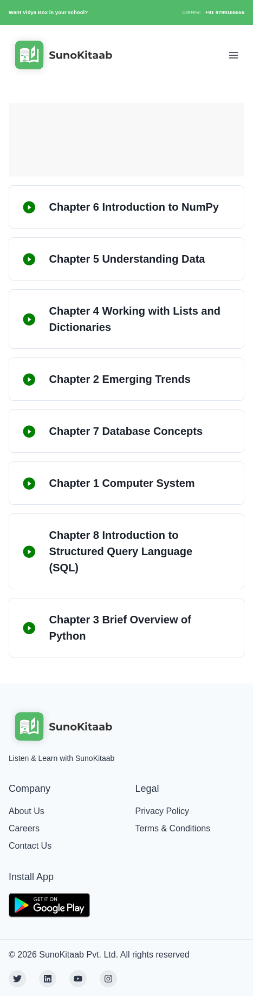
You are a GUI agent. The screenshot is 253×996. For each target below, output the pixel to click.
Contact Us (30, 845)
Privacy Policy (162, 811)
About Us (26, 811)
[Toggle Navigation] (233, 55)
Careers (24, 828)
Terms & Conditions (173, 828)
